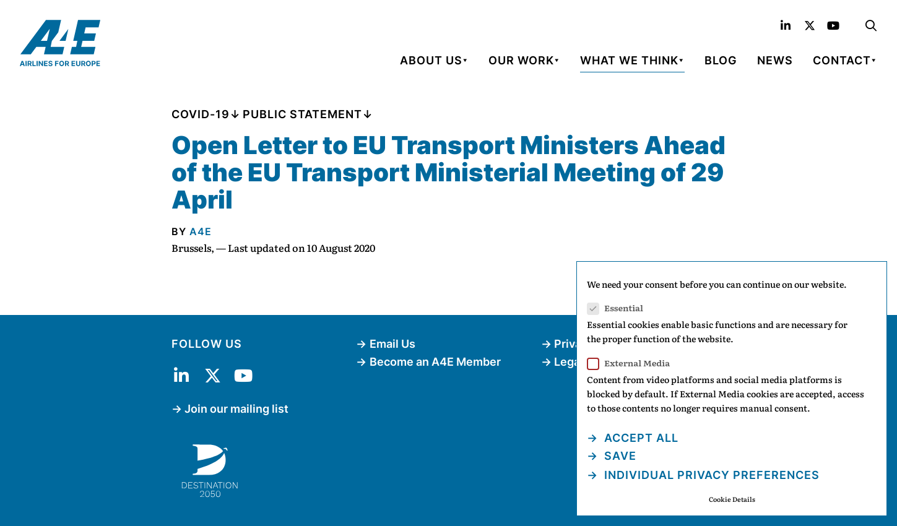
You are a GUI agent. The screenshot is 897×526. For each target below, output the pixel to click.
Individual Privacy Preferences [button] (710, 474)
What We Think (629, 60)
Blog (720, 60)
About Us (431, 60)
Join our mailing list (236, 408)
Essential (619, 308)
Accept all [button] (639, 437)
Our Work (521, 60)
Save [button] (618, 455)
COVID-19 (200, 114)
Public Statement (302, 114)
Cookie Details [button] (732, 499)
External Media (632, 363)
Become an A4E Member (435, 361)
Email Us (392, 343)
